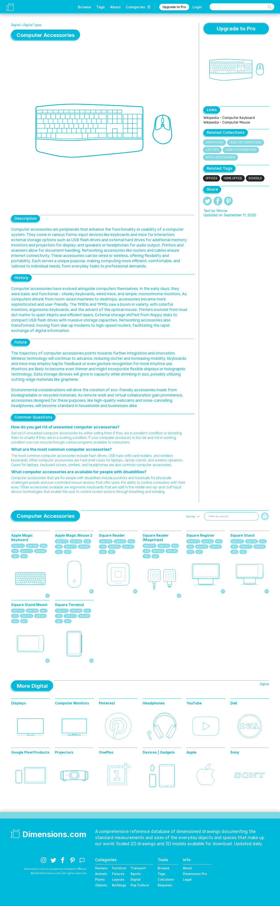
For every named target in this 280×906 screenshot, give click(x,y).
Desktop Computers (245, 142)
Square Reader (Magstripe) (156, 537)
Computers (214, 142)
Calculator (166, 879)
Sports (136, 874)
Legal (187, 879)
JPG (15, 551)
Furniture (119, 868)
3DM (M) (40, 551)
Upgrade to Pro (174, 7)
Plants (100, 879)
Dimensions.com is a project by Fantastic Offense (55, 868)
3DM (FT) (26, 551)
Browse (84, 7)
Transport (138, 868)
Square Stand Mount (29, 604)
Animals (101, 874)
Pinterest (107, 703)
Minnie (222, 211)
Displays (18, 703)
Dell (233, 703)
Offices (211, 178)
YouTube (194, 703)
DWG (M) (32, 546)
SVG (43, 546)
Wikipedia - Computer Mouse (226, 122)
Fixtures (118, 874)
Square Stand (242, 535)
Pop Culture (140, 885)
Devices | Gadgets (159, 752)
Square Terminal (69, 604)
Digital (15, 25)
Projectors (64, 752)
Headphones (154, 703)
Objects (101, 885)
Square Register (200, 535)
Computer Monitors (240, 150)
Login (197, 7)
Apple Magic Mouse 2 (73, 535)
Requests (165, 885)
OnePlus (106, 752)
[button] (192, 516)
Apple (191, 752)
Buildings (119, 885)
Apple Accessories (220, 157)
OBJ (15, 556)
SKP (24, 556)
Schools (255, 178)
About (115, 7)
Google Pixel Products (30, 752)
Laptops (212, 150)
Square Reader (112, 535)
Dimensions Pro (195, 874)
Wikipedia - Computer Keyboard (229, 118)
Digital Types (32, 25)
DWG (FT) (18, 546)
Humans (101, 868)
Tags (100, 7)
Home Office (233, 178)
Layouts (118, 879)
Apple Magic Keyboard (22, 537)
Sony (234, 752)
